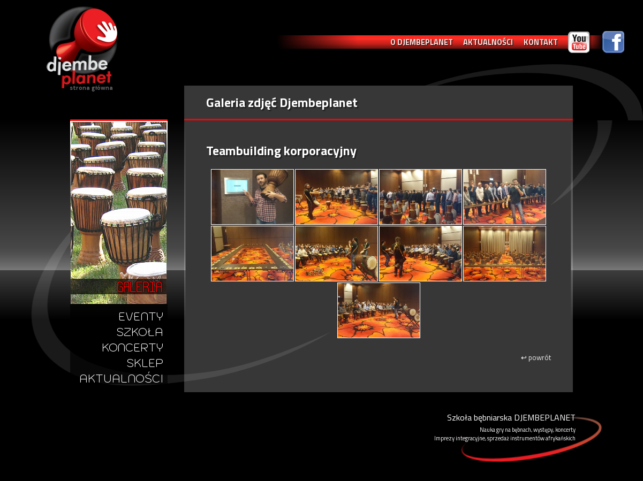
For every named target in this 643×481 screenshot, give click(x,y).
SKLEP (144, 363)
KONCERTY (132, 347)
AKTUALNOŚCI (488, 42)
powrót (536, 357)
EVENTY (140, 316)
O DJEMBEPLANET (421, 42)
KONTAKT (541, 42)
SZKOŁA (139, 332)
